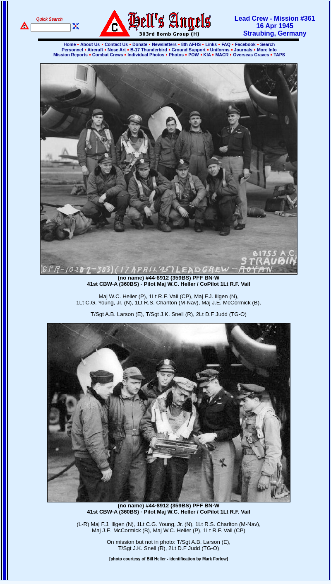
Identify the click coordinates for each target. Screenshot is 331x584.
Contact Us (116, 44)
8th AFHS (191, 44)
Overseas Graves (251, 54)
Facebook (245, 44)
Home (69, 44)
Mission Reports (70, 54)
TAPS (278, 54)
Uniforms (220, 49)
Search (267, 44)
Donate (140, 44)
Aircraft (95, 49)
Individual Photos (146, 54)
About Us (89, 44)
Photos (176, 54)
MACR (222, 54)
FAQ (226, 44)
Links (211, 44)
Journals (243, 49)
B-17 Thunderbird (148, 49)
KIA (207, 54)
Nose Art (116, 49)
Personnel (72, 49)
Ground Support (188, 49)
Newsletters (164, 44)
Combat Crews (108, 54)
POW (193, 54)
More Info (266, 49)
